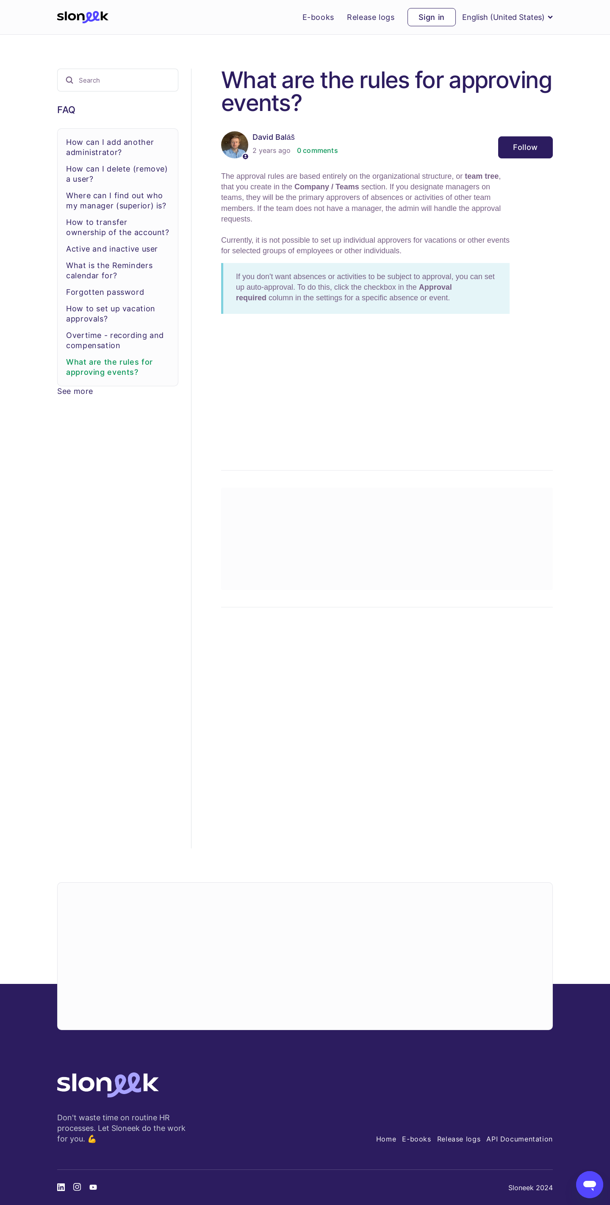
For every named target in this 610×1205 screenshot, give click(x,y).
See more (75, 391)
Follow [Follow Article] (525, 147)
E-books (318, 17)
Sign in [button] (432, 17)
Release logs (371, 17)
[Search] (117, 80)
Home (386, 1139)
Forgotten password (105, 292)
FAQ (66, 109)
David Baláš (273, 137)
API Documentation (519, 1139)
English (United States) (507, 17)
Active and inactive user (112, 248)
